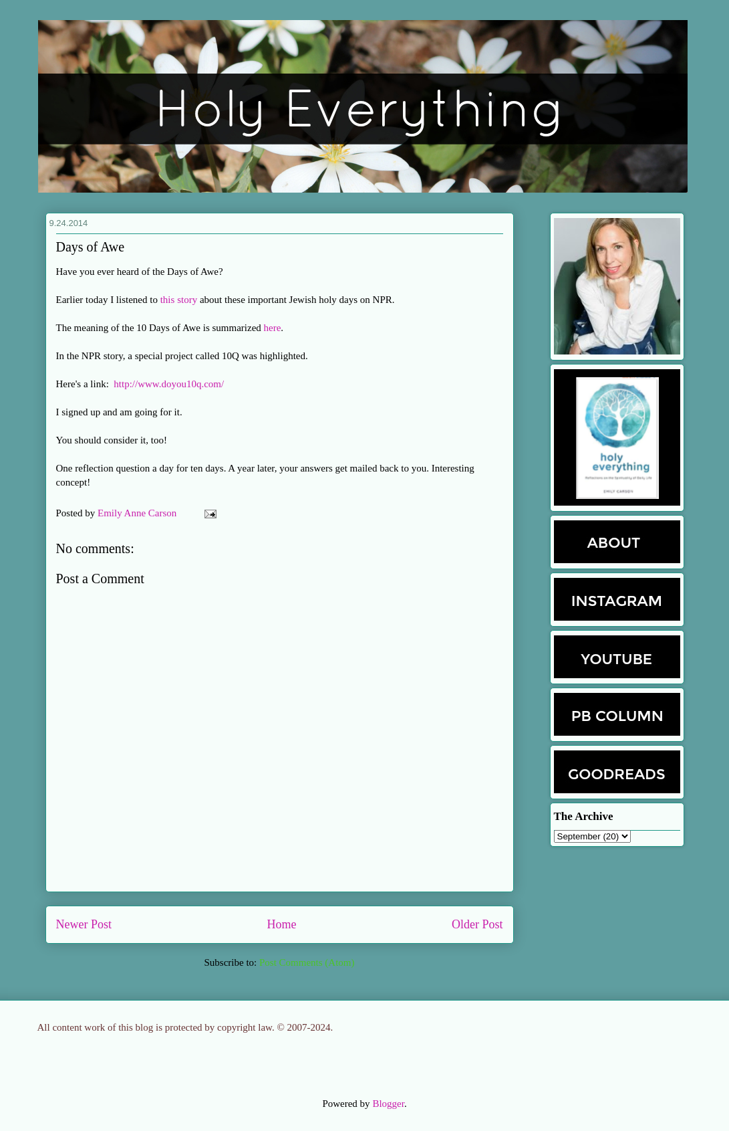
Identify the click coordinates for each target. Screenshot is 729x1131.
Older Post (477, 924)
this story (178, 299)
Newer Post (84, 924)
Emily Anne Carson (138, 513)
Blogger (388, 1103)
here (272, 327)
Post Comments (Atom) (307, 962)
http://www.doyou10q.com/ (169, 384)
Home (282, 924)
